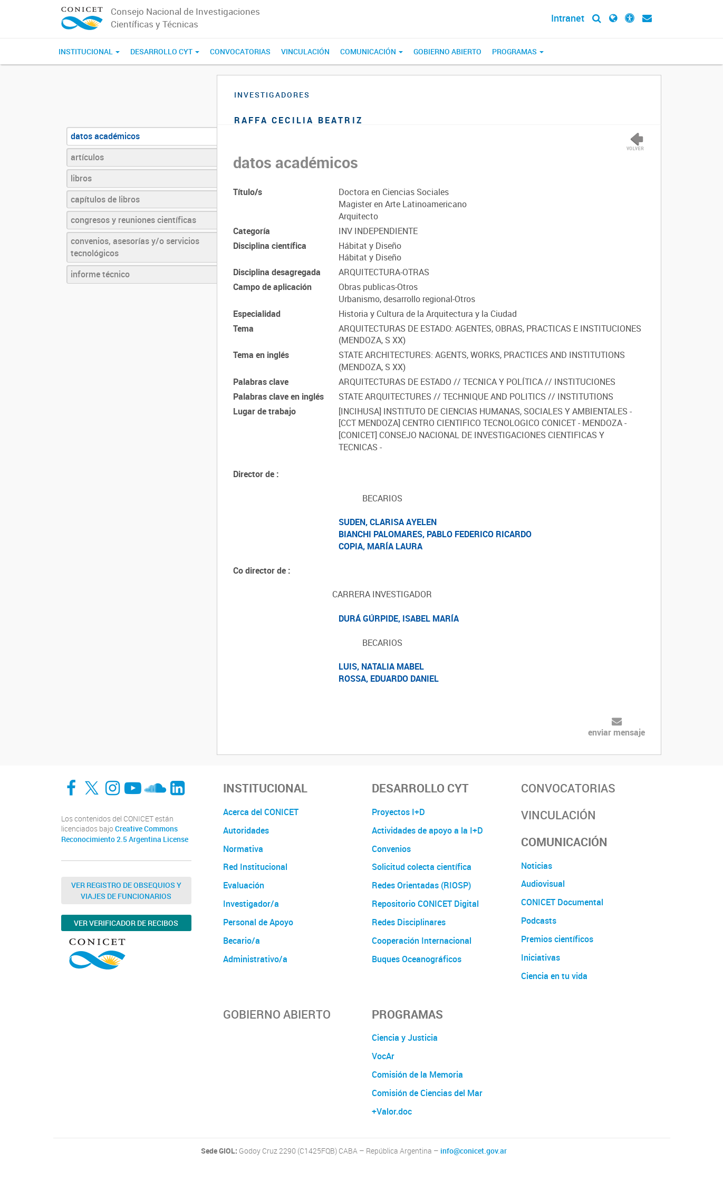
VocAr (383, 1056)
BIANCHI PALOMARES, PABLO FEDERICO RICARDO (435, 534)
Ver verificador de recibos (126, 923)
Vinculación (305, 51)
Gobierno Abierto (447, 51)
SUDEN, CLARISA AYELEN (388, 522)
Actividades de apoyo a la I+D (427, 830)
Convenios (391, 849)
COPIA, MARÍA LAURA (380, 546)
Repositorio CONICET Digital (425, 903)
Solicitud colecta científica (421, 867)
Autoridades (246, 830)
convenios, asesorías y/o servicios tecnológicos (135, 247)
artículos (87, 157)
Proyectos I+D (398, 812)
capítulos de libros (105, 199)
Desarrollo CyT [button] (164, 51)
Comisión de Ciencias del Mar (427, 1093)
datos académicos (105, 136)
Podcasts (538, 920)
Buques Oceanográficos (416, 959)
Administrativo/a (255, 959)
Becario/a (241, 940)
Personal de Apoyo (258, 922)
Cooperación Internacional (421, 940)
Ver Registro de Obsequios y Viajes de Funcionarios (126, 890)
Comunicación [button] (371, 51)
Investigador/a (251, 903)
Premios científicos (557, 939)
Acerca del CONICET (260, 812)
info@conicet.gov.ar (473, 1151)
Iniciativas (540, 957)
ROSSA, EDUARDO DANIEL (389, 678)
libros (81, 178)
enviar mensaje (616, 732)
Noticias (536, 866)
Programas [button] (518, 51)
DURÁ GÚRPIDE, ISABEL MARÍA (399, 618)
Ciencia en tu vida (554, 976)
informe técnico (100, 274)
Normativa (243, 849)
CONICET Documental (562, 902)
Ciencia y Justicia (405, 1037)
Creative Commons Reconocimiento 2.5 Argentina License (124, 834)
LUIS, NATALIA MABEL (381, 666)
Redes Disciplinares (409, 922)
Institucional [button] (89, 51)
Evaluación (243, 885)
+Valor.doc (392, 1111)
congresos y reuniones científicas (133, 220)
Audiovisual (543, 883)
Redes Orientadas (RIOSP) (421, 885)
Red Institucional (255, 867)
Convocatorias (240, 51)
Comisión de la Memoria (417, 1074)
